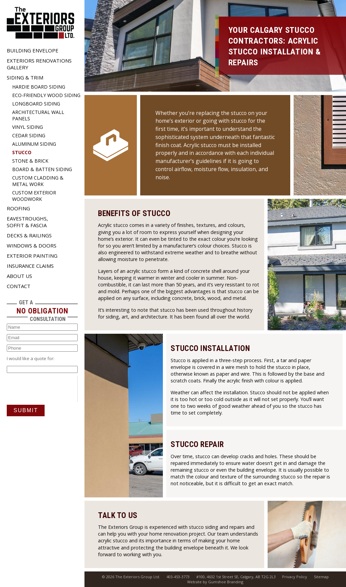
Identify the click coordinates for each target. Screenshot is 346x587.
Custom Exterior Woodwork (34, 195)
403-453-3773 (178, 576)
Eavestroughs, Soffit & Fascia (27, 222)
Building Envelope (32, 50)
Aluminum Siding (34, 144)
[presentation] (58, 389)
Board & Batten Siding (42, 169)
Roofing (18, 208)
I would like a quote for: (30, 358)
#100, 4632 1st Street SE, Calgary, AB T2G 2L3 (236, 576)
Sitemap (321, 576)
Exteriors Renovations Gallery (39, 64)
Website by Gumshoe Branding (215, 581)
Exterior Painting (32, 255)
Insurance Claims (30, 265)
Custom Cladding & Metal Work (38, 180)
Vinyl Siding (27, 127)
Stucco (21, 152)
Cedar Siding (28, 135)
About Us (19, 276)
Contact (18, 286)
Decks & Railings (29, 235)
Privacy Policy (294, 576)
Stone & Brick (30, 161)
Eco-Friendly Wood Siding (46, 95)
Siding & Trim (25, 77)
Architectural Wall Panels (38, 115)
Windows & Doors (31, 245)
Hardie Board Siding (38, 87)
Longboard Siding (36, 103)
